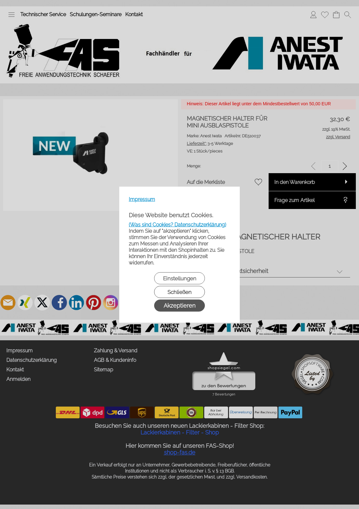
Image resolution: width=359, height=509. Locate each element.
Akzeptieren (179, 305)
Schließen (179, 292)
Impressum (142, 199)
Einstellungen (179, 278)
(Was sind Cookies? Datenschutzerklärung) (177, 224)
